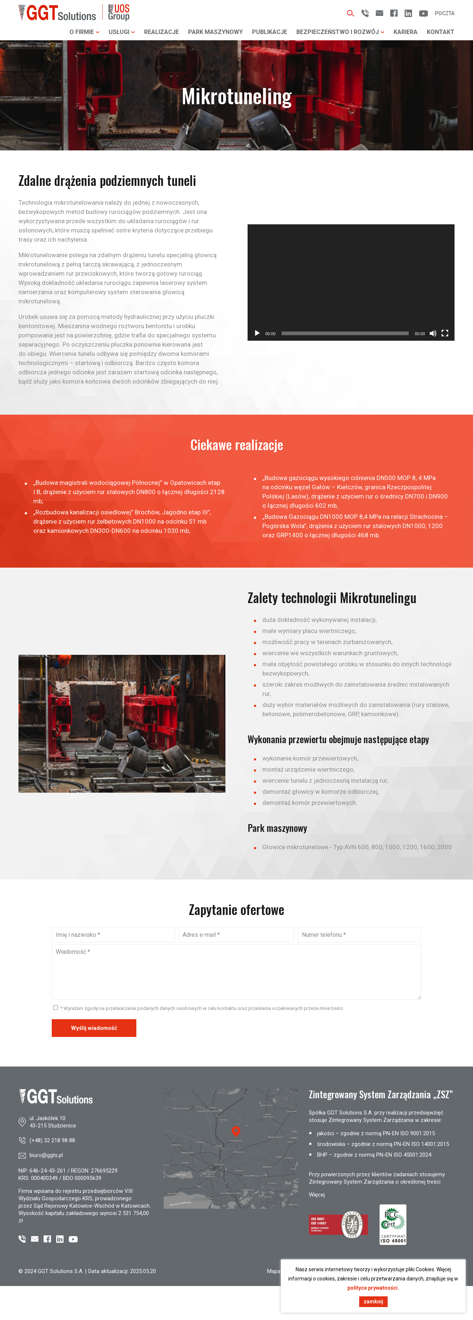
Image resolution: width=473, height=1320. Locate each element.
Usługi (122, 31)
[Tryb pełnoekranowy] (445, 333)
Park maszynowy (215, 31)
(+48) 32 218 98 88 (52, 1140)
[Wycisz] (433, 333)
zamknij (373, 1301)
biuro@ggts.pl (46, 1155)
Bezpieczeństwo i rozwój (340, 31)
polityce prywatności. (373, 1288)
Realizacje (161, 31)
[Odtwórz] (257, 333)
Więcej (317, 1194)
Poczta (445, 13)
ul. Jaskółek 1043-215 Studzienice (53, 1122)
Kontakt (441, 31)
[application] (351, 282)
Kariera (406, 31)
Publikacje (269, 31)
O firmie (84, 31)
